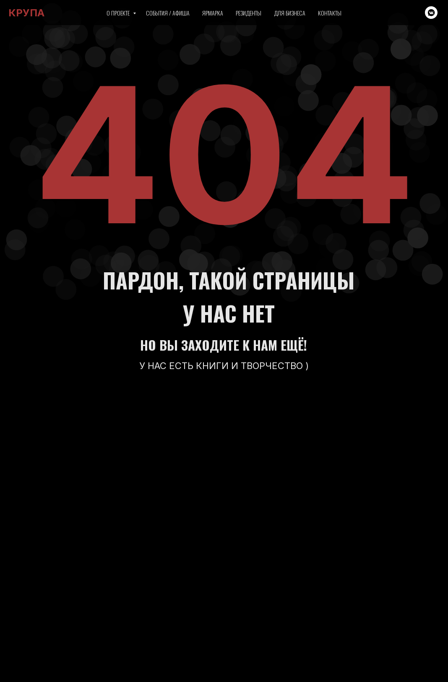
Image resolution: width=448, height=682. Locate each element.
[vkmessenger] (431, 12)
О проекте (119, 12)
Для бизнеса (289, 12)
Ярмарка (212, 12)
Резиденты (248, 12)
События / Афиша (168, 12)
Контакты (329, 12)
